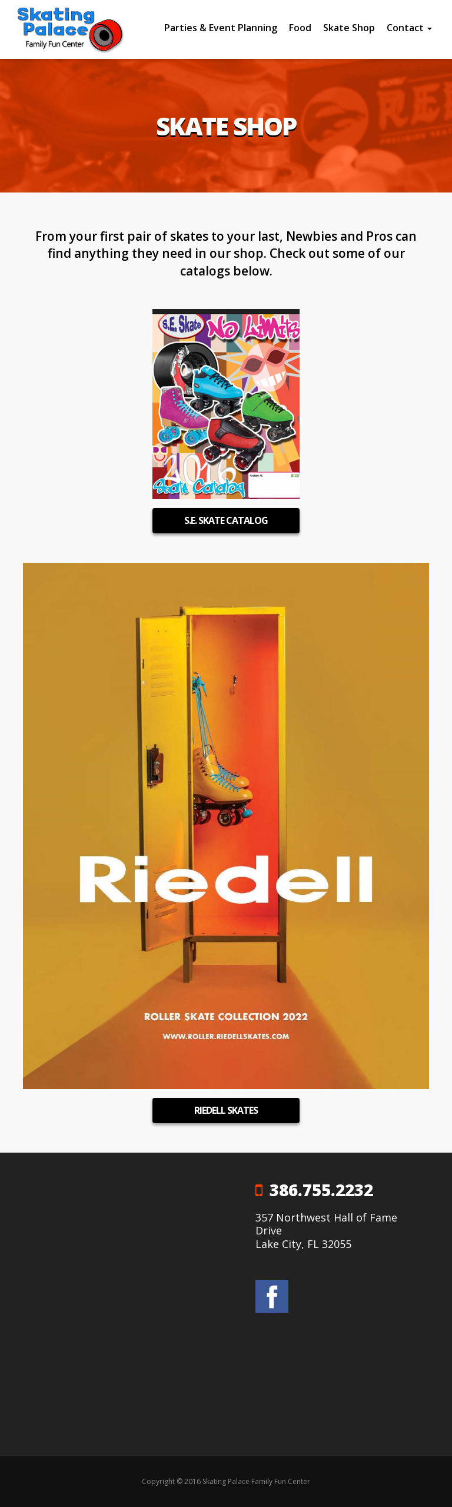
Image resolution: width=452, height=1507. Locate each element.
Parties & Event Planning (220, 27)
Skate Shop (349, 27)
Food (300, 27)
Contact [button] (409, 27)
